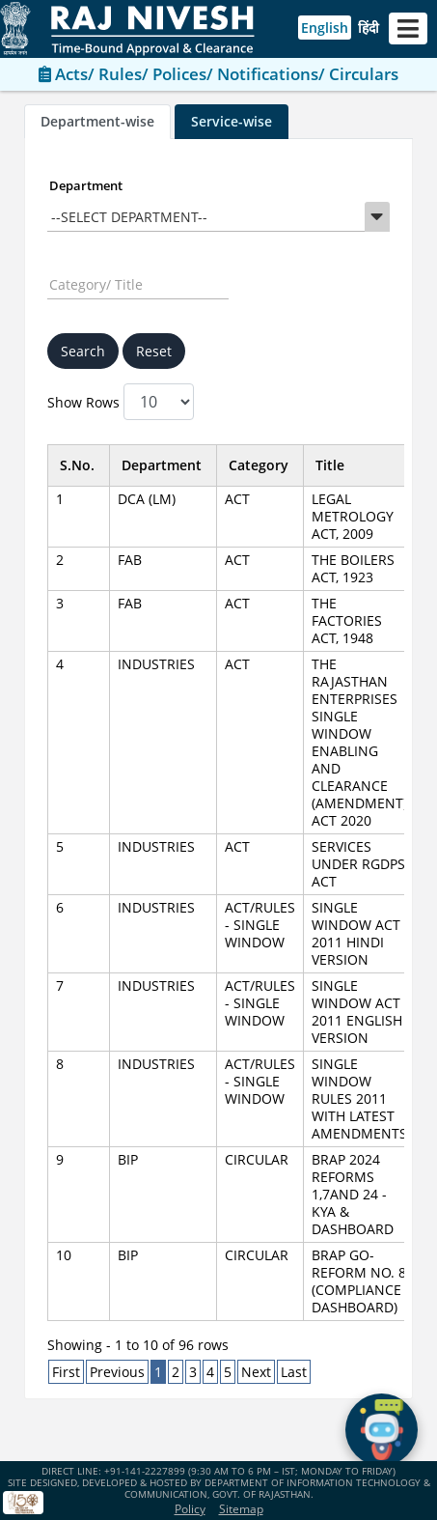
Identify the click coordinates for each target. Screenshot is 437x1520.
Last (294, 1372)
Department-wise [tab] (97, 121)
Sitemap (241, 1509)
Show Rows (120, 401)
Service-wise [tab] (231, 121)
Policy (190, 1509)
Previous (117, 1372)
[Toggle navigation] (408, 28)
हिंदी (368, 27)
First (66, 1372)
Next (256, 1372)
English (324, 27)
